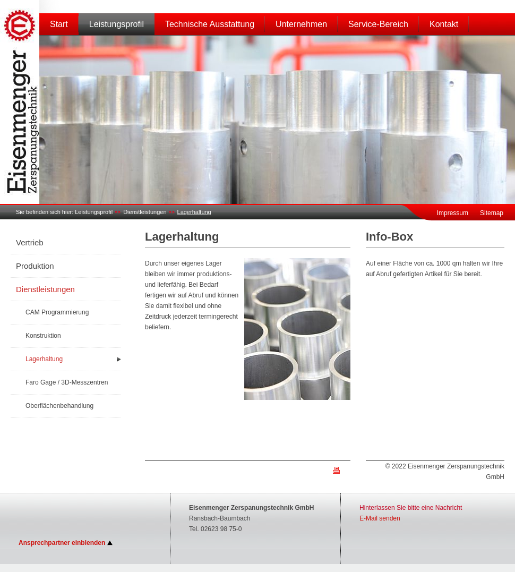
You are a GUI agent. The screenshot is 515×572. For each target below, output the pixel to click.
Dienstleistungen (144, 212)
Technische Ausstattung (209, 24)
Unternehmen (301, 24)
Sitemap (491, 213)
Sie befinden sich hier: (44, 212)
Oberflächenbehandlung (59, 405)
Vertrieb (30, 242)
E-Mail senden (379, 518)
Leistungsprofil (116, 24)
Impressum (452, 213)
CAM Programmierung (57, 312)
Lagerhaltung (194, 212)
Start (59, 24)
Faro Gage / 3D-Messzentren (66, 382)
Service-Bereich (378, 24)
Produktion (35, 265)
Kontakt (444, 24)
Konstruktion (43, 335)
